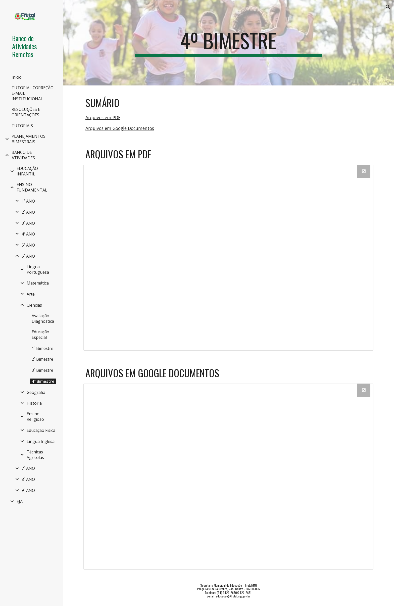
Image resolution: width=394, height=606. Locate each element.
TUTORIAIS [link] (22, 125)
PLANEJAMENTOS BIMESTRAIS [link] (28, 139)
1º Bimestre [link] (42, 348)
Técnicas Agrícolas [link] (35, 454)
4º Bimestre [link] (43, 381)
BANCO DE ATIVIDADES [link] (23, 155)
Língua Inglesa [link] (41, 441)
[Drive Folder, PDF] (228, 258)
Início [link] (17, 77)
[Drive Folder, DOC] (228, 477)
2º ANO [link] (28, 212)
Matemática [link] (38, 283)
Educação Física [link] (41, 430)
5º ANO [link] (28, 245)
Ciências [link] (34, 305)
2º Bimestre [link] (42, 359)
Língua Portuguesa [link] (38, 269)
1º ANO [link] (28, 201)
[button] (388, 7)
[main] (228, 42)
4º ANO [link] (28, 234)
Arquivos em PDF (102, 117)
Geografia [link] (36, 392)
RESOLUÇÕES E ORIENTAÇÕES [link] (26, 112)
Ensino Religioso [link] (35, 416)
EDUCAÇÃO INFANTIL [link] (27, 171)
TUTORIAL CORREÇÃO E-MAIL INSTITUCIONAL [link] (33, 93)
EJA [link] (20, 501)
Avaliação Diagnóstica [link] (43, 318)
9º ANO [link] (28, 490)
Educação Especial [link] (40, 334)
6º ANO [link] (28, 256)
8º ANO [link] (28, 479)
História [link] (34, 403)
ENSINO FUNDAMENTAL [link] (32, 187)
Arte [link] (31, 294)
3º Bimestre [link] (42, 370)
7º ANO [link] (28, 468)
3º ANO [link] (28, 223)
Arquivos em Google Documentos (119, 128)
